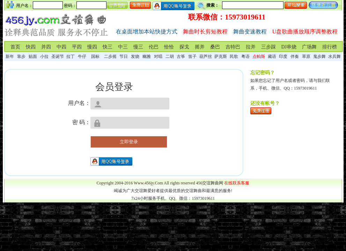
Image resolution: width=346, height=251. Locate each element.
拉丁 (70, 56)
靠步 (21, 56)
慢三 (138, 47)
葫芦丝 (205, 56)
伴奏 (294, 56)
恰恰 (169, 47)
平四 (77, 47)
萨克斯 (220, 56)
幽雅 (146, 56)
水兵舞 (334, 56)
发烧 (135, 56)
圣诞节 (57, 56)
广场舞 (309, 47)
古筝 (181, 56)
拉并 (251, 47)
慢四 (92, 47)
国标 (95, 56)
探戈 (184, 47)
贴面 (33, 56)
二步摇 (110, 56)
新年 (10, 56)
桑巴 (215, 47)
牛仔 (82, 56)
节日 (123, 56)
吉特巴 (233, 47)
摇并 (200, 47)
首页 (15, 47)
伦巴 (154, 47)
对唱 (158, 56)
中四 (61, 47)
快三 (107, 47)
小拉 (44, 56)
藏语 (272, 56)
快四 (31, 47)
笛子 (192, 56)
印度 (283, 56)
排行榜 (329, 47)
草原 (306, 56)
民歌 (234, 56)
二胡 (169, 56)
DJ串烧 (289, 47)
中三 (123, 47)
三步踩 (268, 47)
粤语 (245, 56)
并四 (46, 47)
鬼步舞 (319, 56)
